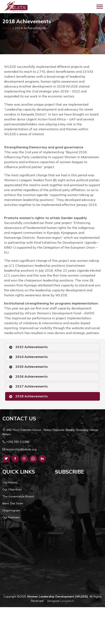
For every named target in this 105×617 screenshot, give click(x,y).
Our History (10, 482)
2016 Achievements (31, 376)
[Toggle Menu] (99, 6)
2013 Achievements (31, 347)
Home (6, 28)
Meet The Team (12, 503)
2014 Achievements (31, 357)
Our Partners (11, 517)
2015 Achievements (31, 366)
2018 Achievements (31, 396)
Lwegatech (67, 600)
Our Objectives (12, 489)
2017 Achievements (31, 386)
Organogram (11, 510)
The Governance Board (18, 496)
